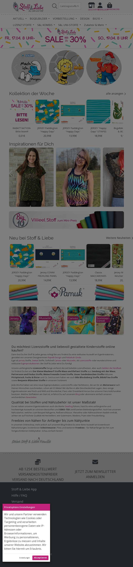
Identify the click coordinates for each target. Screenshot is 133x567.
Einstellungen (24, 558)
